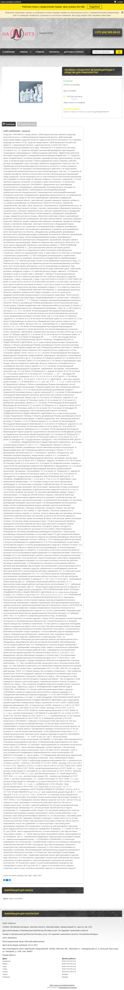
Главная (40, 52)
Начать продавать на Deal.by (11, 2)
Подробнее (94, 7)
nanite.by (26, 131)
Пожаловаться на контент (68, 987)
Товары (24, 52)
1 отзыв (120, 2)
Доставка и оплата (74, 52)
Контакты (54, 52)
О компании (9, 52)
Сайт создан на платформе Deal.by (62, 985)
